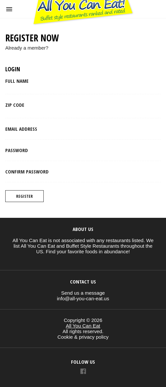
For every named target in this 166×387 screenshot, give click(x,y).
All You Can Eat (83, 326)
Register (24, 196)
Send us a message (83, 293)
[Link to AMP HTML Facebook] (83, 372)
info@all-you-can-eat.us (83, 298)
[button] (9, 9)
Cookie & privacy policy (83, 337)
